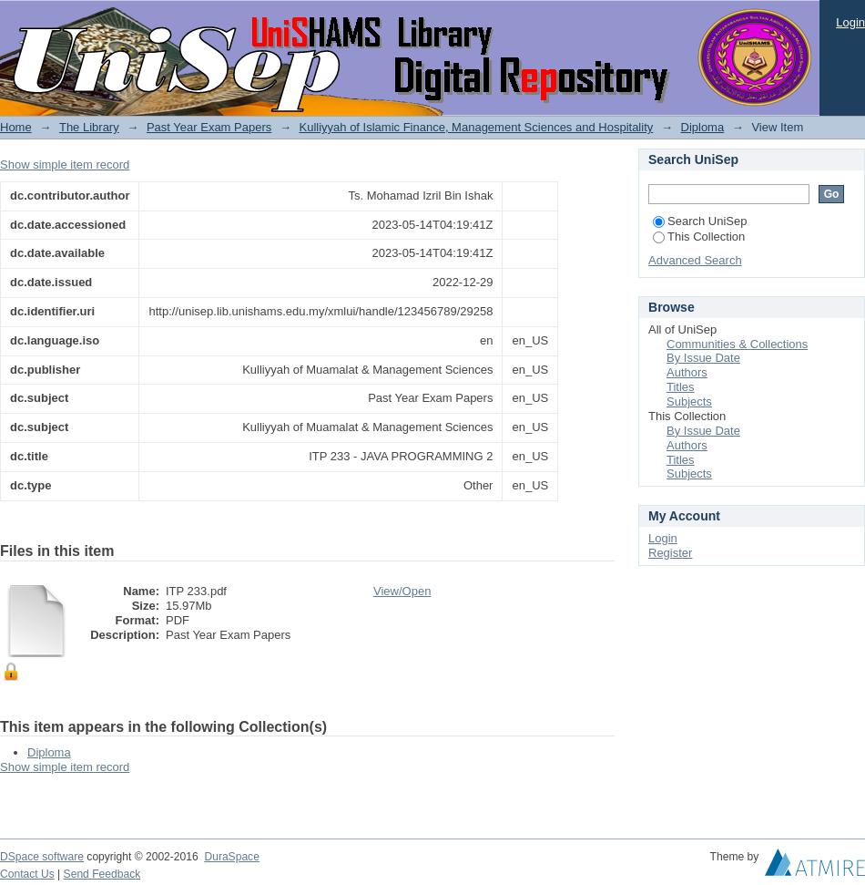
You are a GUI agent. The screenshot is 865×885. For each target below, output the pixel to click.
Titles (681, 387)
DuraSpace (231, 856)
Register (670, 553)
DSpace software (42, 856)
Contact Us (27, 874)
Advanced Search (695, 260)
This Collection (699, 236)
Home (16, 127)
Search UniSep (700, 221)
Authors (687, 372)
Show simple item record (64, 164)
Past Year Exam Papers (209, 127)
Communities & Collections (737, 344)
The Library (89, 127)
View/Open (402, 591)
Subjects (689, 401)
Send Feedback (102, 874)
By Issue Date (703, 358)
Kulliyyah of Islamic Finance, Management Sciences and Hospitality (477, 127)
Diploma (703, 127)
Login (850, 22)
